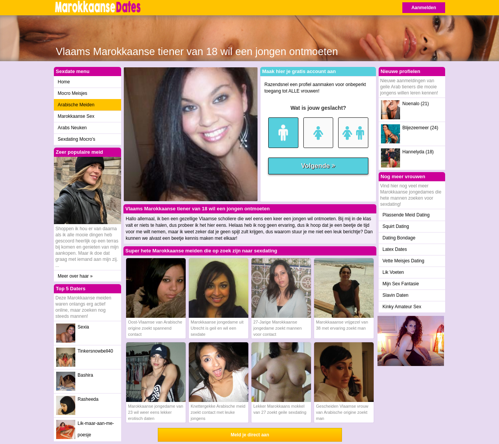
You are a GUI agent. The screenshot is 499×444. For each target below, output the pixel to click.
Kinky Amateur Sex (401, 306)
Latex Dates (394, 249)
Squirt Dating (395, 226)
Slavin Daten (395, 295)
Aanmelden (424, 7)
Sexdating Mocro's (76, 139)
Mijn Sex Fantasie (400, 283)
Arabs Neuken (72, 127)
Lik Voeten (393, 272)
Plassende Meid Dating (405, 215)
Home (64, 82)
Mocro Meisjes (72, 93)
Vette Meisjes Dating (403, 260)
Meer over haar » (75, 276)
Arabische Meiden (76, 104)
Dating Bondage (398, 238)
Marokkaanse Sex (76, 116)
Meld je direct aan (250, 434)
